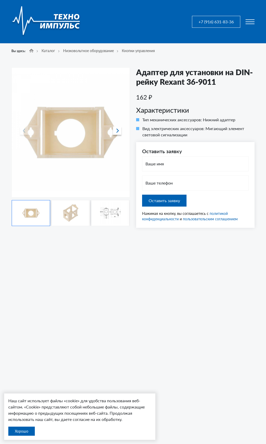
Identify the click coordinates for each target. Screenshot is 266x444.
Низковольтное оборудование (88, 50)
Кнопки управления (138, 50)
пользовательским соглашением (210, 219)
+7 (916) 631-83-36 (216, 21)
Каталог (48, 50)
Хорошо (21, 431)
